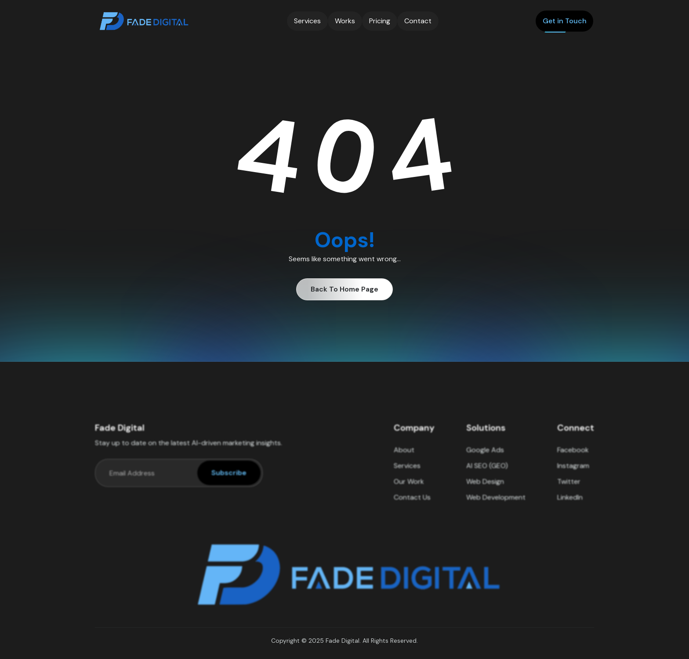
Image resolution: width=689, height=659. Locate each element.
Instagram (573, 472)
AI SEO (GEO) (487, 472)
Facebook (573, 456)
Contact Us (412, 503)
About (404, 456)
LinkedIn (570, 503)
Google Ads (485, 456)
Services (407, 472)
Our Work (409, 488)
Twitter (568, 488)
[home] (143, 21)
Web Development (496, 503)
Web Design (485, 488)
